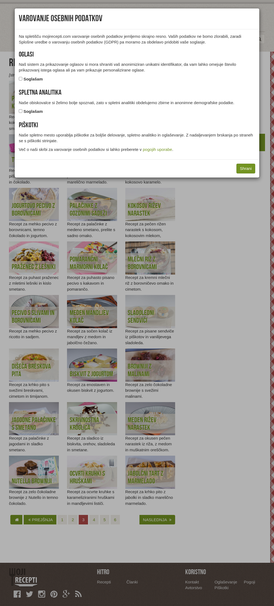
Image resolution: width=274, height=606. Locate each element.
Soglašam (33, 79)
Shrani (246, 168)
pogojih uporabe (157, 149)
